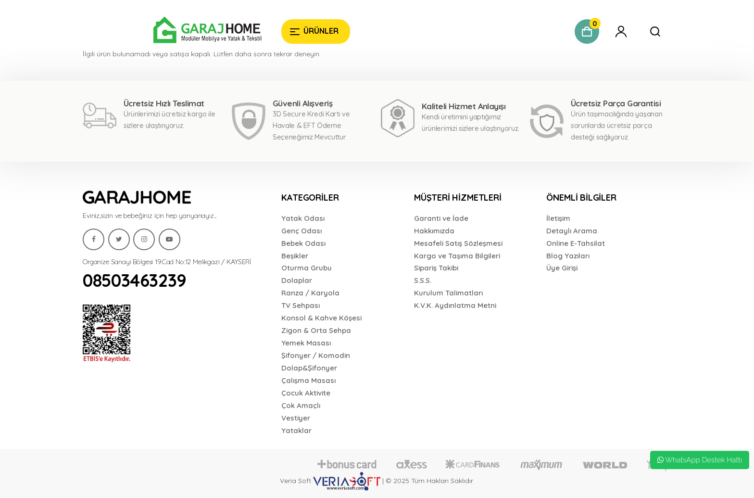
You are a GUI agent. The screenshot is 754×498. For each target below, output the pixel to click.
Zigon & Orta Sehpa (316, 330)
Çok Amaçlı (300, 405)
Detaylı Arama (571, 230)
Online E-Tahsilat (575, 243)
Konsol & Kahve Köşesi (321, 317)
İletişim (558, 218)
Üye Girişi (562, 267)
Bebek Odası (303, 243)
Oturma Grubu (306, 267)
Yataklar (296, 430)
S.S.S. (422, 280)
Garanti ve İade (441, 218)
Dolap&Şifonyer (309, 367)
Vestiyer (295, 417)
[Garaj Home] (178, 31)
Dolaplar (296, 280)
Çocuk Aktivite (305, 392)
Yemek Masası (306, 342)
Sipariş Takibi (436, 267)
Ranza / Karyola (310, 292)
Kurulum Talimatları (448, 292)
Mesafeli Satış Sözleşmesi (458, 243)
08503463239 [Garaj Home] (135, 280)
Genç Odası (301, 230)
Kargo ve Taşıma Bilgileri (457, 255)
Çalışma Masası (308, 380)
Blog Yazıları (568, 255)
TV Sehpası (300, 305)
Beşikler (294, 255)
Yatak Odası (303, 218)
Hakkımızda (434, 230)
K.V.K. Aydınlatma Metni (455, 305)
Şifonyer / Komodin (315, 355)
